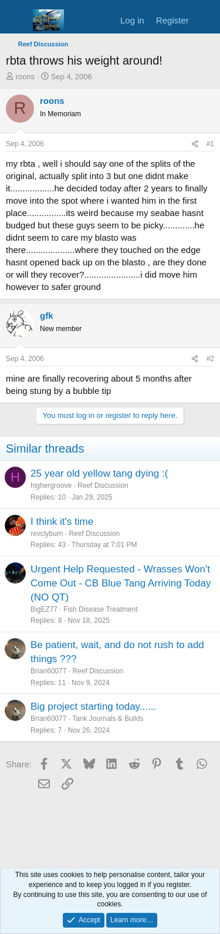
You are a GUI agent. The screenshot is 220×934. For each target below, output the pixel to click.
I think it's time (62, 521)
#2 (210, 359)
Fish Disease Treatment (100, 609)
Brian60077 (48, 671)
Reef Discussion (102, 485)
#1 (210, 144)
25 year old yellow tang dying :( (99, 473)
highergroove (51, 485)
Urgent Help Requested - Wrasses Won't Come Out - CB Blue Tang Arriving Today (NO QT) (121, 583)
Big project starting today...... (93, 706)
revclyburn (47, 534)
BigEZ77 (44, 609)
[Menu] (16, 20)
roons (25, 76)
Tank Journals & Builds (107, 718)
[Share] (194, 144)
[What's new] (206, 20)
